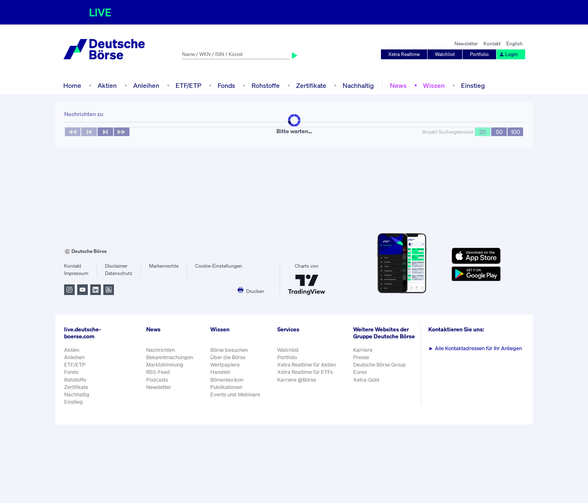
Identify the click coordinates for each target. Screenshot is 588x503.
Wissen (434, 85)
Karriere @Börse (296, 379)
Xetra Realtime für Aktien (306, 364)
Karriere (362, 350)
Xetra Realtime (404, 54)
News (398, 85)
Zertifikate (311, 85)
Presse (361, 357)
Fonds (226, 85)
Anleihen (146, 85)
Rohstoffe (266, 85)
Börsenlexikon (226, 379)
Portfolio (479, 54)
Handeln (220, 372)
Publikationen (226, 387)
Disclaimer (116, 266)
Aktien (107, 85)
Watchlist (445, 54)
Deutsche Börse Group (379, 364)
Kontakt (492, 43)
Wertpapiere (225, 364)
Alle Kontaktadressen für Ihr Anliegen (475, 348)
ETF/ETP (188, 85)
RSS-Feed (158, 372)
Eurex (360, 372)
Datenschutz (118, 273)
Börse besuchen (229, 350)
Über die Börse (227, 357)
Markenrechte (163, 266)
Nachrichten (160, 350)
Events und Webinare (235, 394)
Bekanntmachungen (169, 357)
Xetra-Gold (366, 379)
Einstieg (473, 85)
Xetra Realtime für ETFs (305, 372)
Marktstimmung (164, 364)
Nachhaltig (358, 85)
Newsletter (466, 43)
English (514, 43)
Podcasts (157, 379)
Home (72, 85)
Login (508, 54)
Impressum (76, 273)
